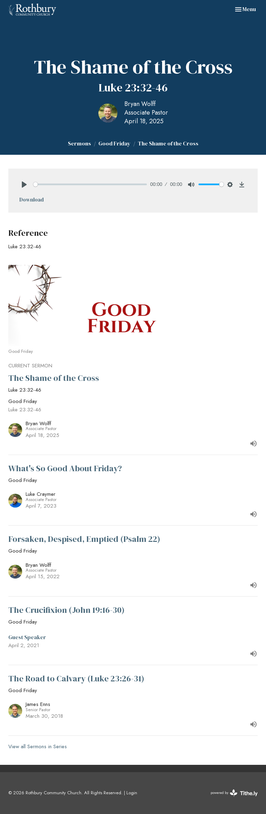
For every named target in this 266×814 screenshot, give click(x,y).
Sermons (79, 143)
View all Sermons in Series (37, 746)
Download (31, 199)
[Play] (24, 184)
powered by (234, 793)
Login (131, 792)
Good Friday (114, 143)
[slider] (90, 184)
